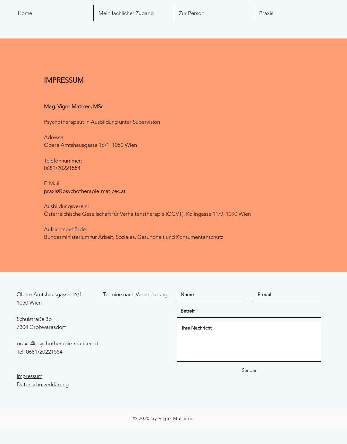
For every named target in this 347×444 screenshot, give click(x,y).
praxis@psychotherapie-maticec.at (85, 191)
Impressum (29, 376)
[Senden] (249, 370)
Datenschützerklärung (43, 384)
